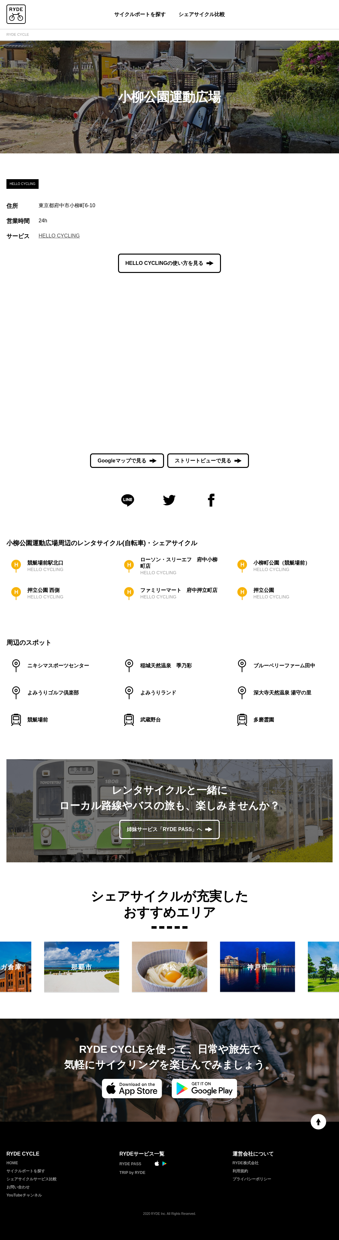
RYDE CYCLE (17, 34)
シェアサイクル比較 (202, 14)
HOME (12, 1163)
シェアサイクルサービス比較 (31, 1179)
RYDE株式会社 (246, 1163)
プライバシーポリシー (252, 1179)
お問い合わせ (18, 1187)
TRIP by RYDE (132, 1172)
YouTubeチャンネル (24, 1195)
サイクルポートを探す (140, 14)
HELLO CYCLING (59, 235)
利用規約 (240, 1171)
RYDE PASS (130, 1164)
